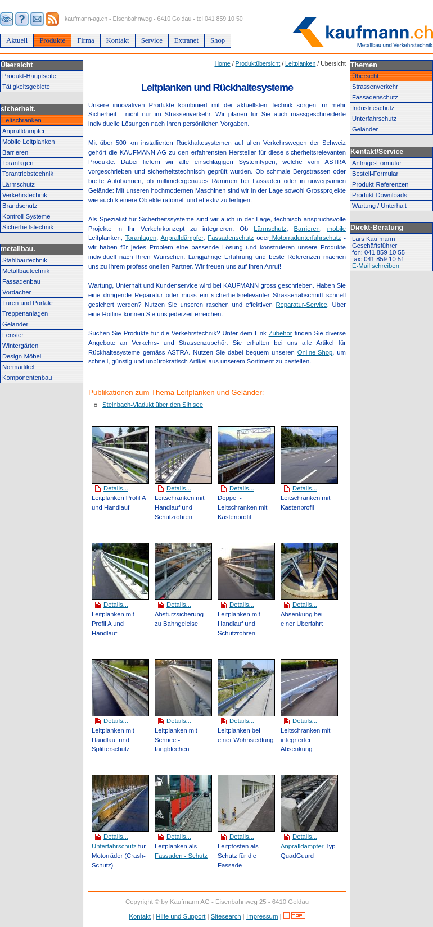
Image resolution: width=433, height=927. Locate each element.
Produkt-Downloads (379, 195)
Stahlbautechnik (24, 260)
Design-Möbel (21, 356)
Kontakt (117, 40)
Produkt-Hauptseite (29, 75)
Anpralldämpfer (23, 131)
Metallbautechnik (25, 270)
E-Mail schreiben (375, 265)
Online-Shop (315, 352)
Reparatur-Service (301, 304)
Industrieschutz (373, 107)
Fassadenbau (21, 281)
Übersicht (365, 75)
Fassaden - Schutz (181, 855)
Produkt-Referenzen (380, 184)
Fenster (13, 334)
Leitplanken (300, 63)
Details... (115, 488)
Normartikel (18, 366)
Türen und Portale (27, 302)
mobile (336, 228)
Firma (85, 40)
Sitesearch (226, 916)
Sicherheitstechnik (27, 227)
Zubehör (280, 333)
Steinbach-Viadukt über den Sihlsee (152, 404)
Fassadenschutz (231, 237)
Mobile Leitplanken (28, 141)
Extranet (186, 40)
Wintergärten (20, 345)
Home (222, 63)
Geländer (15, 324)
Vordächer (16, 292)
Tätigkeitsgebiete (26, 86)
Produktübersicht (258, 63)
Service (152, 40)
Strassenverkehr (375, 86)
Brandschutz (19, 205)
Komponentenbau (27, 377)
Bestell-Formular (375, 173)
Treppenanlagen (25, 313)
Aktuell (17, 40)
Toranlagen (18, 163)
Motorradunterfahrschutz (305, 237)
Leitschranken (22, 120)
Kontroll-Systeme (26, 216)
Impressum (262, 916)
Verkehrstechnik (24, 195)
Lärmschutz (18, 184)
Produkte (52, 40)
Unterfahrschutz (114, 846)
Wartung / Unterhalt (379, 205)
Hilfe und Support (180, 916)
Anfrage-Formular (377, 163)
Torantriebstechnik (27, 173)
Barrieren (15, 152)
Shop (217, 40)
